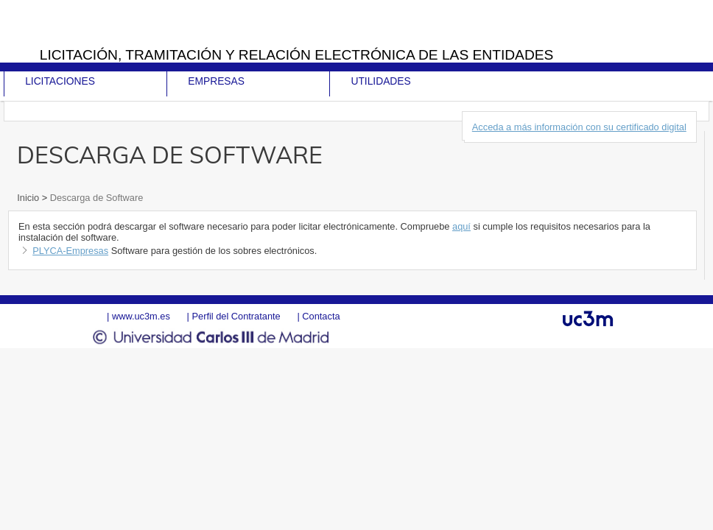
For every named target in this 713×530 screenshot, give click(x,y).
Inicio (29, 197)
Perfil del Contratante (236, 316)
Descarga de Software (95, 197)
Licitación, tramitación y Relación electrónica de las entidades (297, 55)
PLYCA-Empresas (70, 250)
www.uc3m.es (141, 316)
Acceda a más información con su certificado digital (579, 126)
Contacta (321, 316)
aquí (461, 226)
